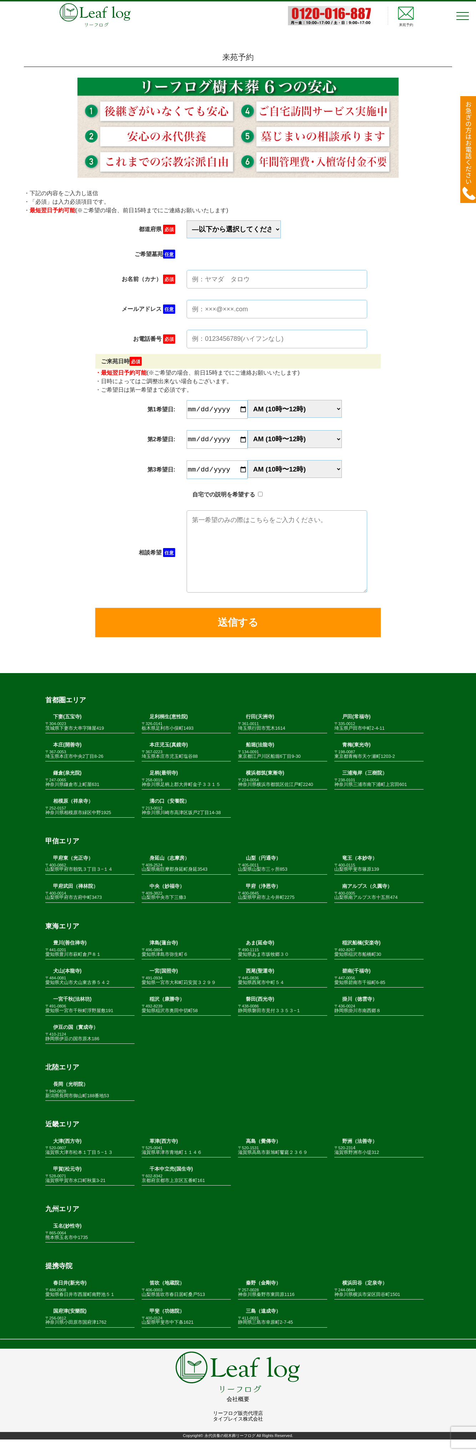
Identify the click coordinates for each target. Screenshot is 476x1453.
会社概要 (238, 1413)
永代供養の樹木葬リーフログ (229, 1449)
